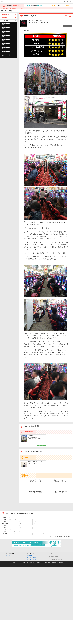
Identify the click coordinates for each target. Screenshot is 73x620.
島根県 (15, 530)
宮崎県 (34, 534)
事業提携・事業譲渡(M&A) (53, 562)
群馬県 (20, 522)
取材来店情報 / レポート (14, 8)
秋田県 (25, 520)
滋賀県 (10, 528)
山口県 (29, 530)
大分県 (29, 534)
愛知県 (20, 526)
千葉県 (29, 522)
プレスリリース (18, 562)
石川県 (20, 524)
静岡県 (15, 526)
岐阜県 (10, 526)
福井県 (25, 524)
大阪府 (20, 528)
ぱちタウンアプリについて (11, 555)
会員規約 (24, 562)
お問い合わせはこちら (31, 559)
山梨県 (29, 524)
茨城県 (10, 522)
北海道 (10, 518)
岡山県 (20, 530)
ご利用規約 (29, 555)
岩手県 (15, 520)
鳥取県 (10, 530)
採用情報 (61, 562)
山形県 (29, 520)
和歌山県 (35, 528)
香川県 (15, 532)
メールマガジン (52, 555)
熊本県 (25, 534)
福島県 (34, 520)
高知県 (25, 532)
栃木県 (15, 522)
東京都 (34, 522)
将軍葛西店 (39, 20)
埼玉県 (25, 522)
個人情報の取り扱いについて (32, 557)
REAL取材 (22, 8)
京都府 (15, 528)
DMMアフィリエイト (53, 557)
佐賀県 (15, 534)
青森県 (10, 520)
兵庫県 (25, 528)
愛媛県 (20, 532)
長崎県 (20, 534)
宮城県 (20, 520)
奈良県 (29, 528)
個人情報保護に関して (31, 562)
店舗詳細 (66, 15)
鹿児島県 (40, 534)
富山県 (15, 524)
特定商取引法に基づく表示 (42, 562)
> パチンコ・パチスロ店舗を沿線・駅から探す (60, 536)
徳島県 (10, 532)
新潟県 (10, 524)
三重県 (25, 526)
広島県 (25, 530)
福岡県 (10, 534)
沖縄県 (44, 534)
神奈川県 (40, 522)
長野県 (34, 524)
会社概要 (12, 562)
